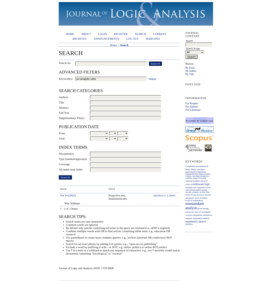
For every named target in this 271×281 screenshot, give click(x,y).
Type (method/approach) (73, 159)
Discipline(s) (66, 153)
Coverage (64, 164)
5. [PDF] (171, 195)
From (62, 133)
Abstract (64, 107)
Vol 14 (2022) (68, 195)
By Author (190, 70)
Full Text (64, 112)
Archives (79, 38)
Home (70, 34)
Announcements (106, 38)
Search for (65, 62)
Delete (152, 78)
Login (102, 34)
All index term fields (70, 169)
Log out (132, 38)
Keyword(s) (65, 78)
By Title (189, 74)
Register (121, 34)
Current (159, 34)
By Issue (190, 67)
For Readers (191, 103)
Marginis (153, 38)
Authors (63, 97)
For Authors (191, 106)
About (86, 34)
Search (140, 34)
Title (61, 102)
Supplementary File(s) (71, 118)
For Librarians (193, 109)
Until (62, 138)
